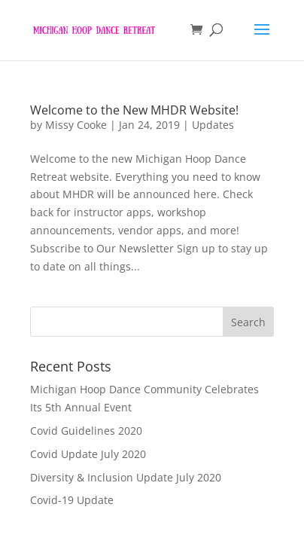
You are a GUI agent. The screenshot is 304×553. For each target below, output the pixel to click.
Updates (213, 125)
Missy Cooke (76, 125)
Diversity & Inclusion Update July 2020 (125, 477)
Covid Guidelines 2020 (86, 430)
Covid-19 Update (72, 500)
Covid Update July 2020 (88, 454)
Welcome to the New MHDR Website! (134, 110)
